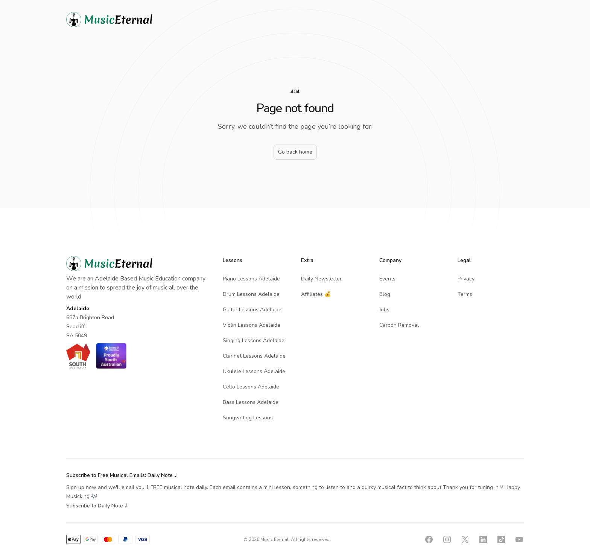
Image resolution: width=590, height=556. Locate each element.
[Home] (122, 19)
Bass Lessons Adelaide (250, 402)
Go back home (295, 151)
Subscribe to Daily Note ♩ (96, 505)
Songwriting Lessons (248, 417)
